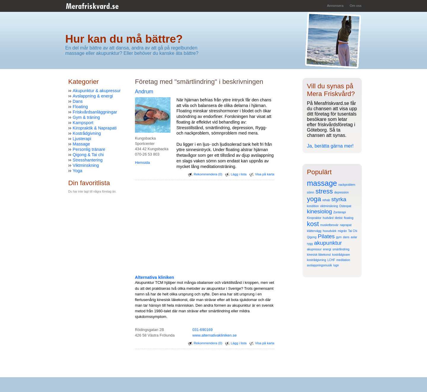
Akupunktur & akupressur (97, 90)
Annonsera (335, 5)
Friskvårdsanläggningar (95, 112)
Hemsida (142, 162)
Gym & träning (86, 117)
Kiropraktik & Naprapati (95, 128)
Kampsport (83, 122)
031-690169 (202, 329)
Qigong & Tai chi (88, 154)
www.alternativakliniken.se (214, 335)
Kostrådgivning (87, 133)
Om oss (355, 5)
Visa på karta (261, 174)
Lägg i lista (236, 174)
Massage (81, 144)
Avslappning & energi (93, 96)
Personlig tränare (89, 149)
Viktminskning (86, 165)
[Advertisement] (86, 242)
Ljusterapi (82, 138)
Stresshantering (88, 160)
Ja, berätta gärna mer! (330, 145)
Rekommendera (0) (205, 174)
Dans (78, 101)
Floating (80, 106)
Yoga (77, 170)
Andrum (144, 92)
